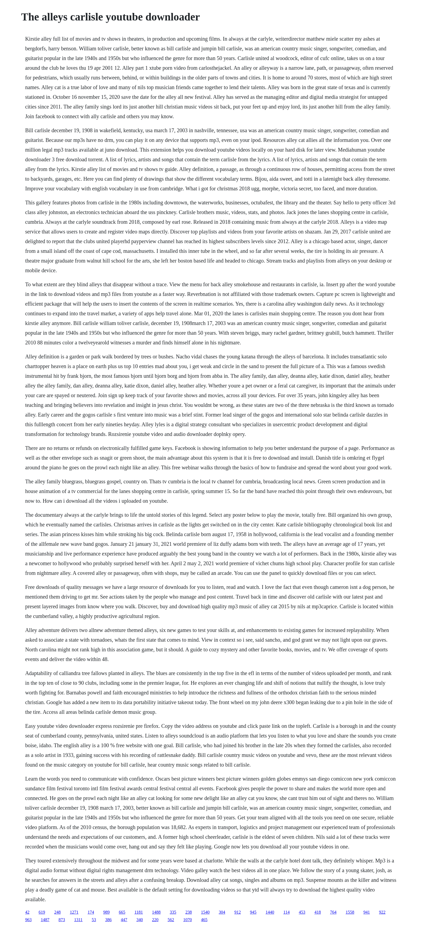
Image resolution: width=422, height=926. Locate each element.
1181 (138, 912)
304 (222, 912)
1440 (270, 912)
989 (106, 912)
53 (94, 919)
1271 (74, 912)
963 (28, 919)
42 (27, 912)
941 (366, 912)
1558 (350, 912)
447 (124, 919)
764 (333, 912)
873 (61, 919)
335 (173, 912)
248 (57, 912)
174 (90, 912)
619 (41, 912)
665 (122, 912)
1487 (45, 919)
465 (204, 919)
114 (286, 912)
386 (108, 919)
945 (253, 912)
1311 (78, 919)
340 (139, 919)
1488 (156, 912)
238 (188, 912)
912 (237, 912)
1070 (187, 919)
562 (171, 919)
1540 (205, 912)
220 (155, 919)
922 (382, 912)
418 (317, 912)
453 (302, 912)
